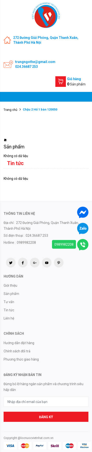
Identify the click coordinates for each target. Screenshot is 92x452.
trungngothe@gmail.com (35, 62)
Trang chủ (10, 109)
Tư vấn (9, 302)
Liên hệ (9, 318)
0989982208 (64, 244)
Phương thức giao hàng (21, 359)
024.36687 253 (26, 67)
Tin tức (9, 310)
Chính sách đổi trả (17, 351)
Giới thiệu (10, 285)
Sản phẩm (11, 294)
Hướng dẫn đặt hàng (19, 343)
